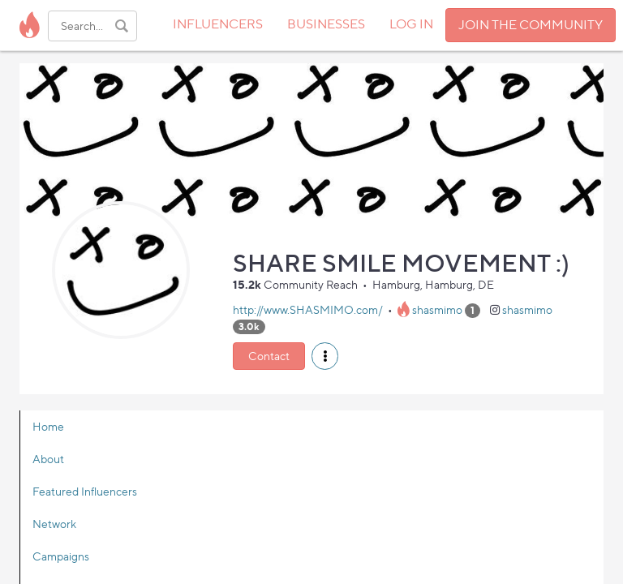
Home (48, 426)
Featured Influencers (84, 491)
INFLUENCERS (218, 24)
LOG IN (411, 24)
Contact (269, 356)
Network (54, 523)
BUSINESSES (326, 24)
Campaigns (60, 556)
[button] (325, 356)
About (48, 459)
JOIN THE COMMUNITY (530, 24)
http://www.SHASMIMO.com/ (308, 309)
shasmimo (437, 309)
